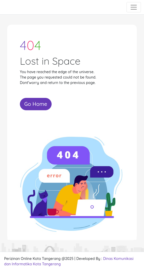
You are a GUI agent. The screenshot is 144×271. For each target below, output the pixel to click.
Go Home (35, 104)
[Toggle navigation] (133, 7)
